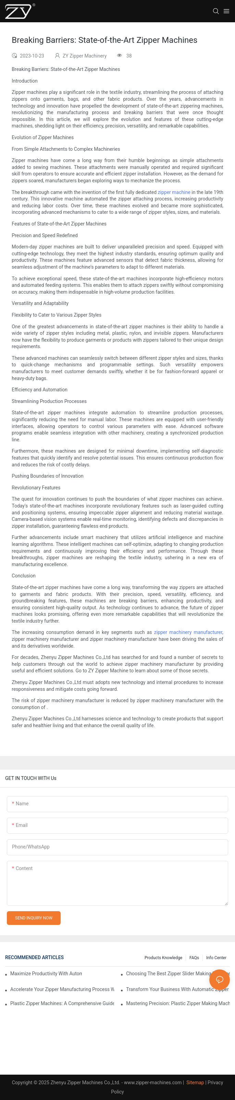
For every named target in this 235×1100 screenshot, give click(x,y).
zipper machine (174, 192)
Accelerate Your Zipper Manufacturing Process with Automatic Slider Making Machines (62, 989)
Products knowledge (163, 957)
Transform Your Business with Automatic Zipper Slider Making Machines (178, 989)
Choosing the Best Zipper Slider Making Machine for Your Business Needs (178, 973)
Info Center (216, 957)
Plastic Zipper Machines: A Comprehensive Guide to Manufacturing (62, 1003)
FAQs (194, 957)
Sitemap (194, 1082)
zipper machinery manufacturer (188, 632)
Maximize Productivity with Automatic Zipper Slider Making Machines (46, 973)
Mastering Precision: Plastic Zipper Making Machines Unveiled (178, 1003)
